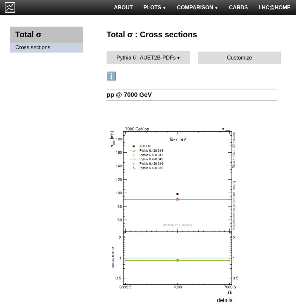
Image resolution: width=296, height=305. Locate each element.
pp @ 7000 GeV (129, 94)
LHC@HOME (275, 7)
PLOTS (155, 7)
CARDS (238, 7)
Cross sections (32, 47)
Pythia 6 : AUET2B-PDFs (146, 58)
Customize (239, 58)
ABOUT (123, 7)
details (224, 300)
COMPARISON (197, 7)
